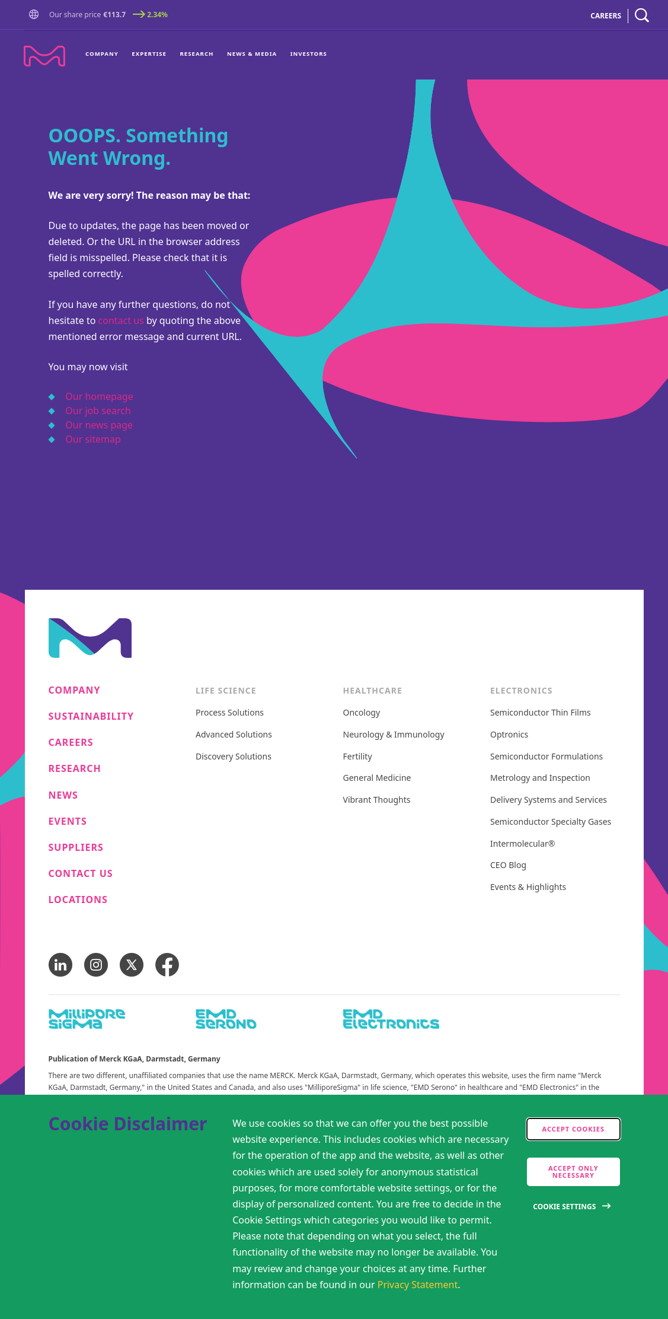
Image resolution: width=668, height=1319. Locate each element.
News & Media (252, 54)
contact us (121, 320)
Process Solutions (230, 713)
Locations (78, 899)
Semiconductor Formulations (546, 757)
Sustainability (92, 716)
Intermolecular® (522, 844)
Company (102, 54)
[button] (36, 15)
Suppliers (76, 847)
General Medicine (377, 778)
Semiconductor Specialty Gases (550, 822)
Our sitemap (93, 439)
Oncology (362, 713)
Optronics (509, 735)
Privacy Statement (418, 1284)
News (63, 795)
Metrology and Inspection (540, 778)
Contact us (81, 873)
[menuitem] (105, 55)
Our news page (99, 424)
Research (196, 54)
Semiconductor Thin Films (540, 713)
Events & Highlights (528, 887)
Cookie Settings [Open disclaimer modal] (564, 1207)
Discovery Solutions (233, 757)
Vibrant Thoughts (377, 800)
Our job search (97, 410)
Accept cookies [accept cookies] (573, 1128)
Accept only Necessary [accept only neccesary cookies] (573, 1172)
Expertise (149, 54)
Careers (71, 742)
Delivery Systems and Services (548, 800)
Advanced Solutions (234, 735)
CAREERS (605, 16)
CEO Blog (508, 865)
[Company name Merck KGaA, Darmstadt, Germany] (44, 56)
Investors (308, 54)
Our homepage (99, 396)
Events (68, 821)
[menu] (206, 55)
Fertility (357, 757)
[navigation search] (642, 16)
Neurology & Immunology (394, 735)
